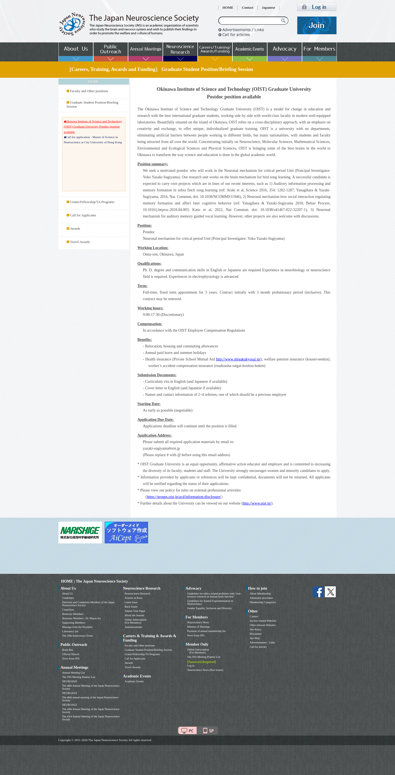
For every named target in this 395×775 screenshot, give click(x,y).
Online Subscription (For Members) (136, 621)
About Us (67, 593)
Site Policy (256, 629)
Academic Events (134, 681)
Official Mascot (70, 654)
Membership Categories (263, 602)
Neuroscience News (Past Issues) (205, 669)
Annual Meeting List (73, 672)
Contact (247, 8)
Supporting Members (73, 622)
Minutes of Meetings (198, 626)
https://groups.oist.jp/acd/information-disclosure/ (184, 497)
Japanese (268, 8)
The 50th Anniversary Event (77, 635)
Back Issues (131, 606)
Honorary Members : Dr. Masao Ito (81, 618)
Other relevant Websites (263, 625)
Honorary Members (73, 613)
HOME (228, 8)
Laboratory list (70, 631)
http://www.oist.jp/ (257, 503)
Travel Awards (80, 242)
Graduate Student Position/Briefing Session (148, 649)
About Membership (260, 593)
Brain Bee (67, 649)
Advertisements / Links (262, 642)
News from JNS (71, 658)
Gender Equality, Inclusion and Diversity (209, 608)
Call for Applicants (83, 215)
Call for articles (258, 646)
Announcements (133, 626)
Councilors (68, 609)
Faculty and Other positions (89, 91)
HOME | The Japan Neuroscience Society (94, 581)
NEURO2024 (69, 693)
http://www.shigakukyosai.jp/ (238, 359)
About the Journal (134, 615)
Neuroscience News (198, 622)
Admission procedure (261, 597)
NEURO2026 (69, 681)
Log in (190, 665)
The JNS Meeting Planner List (78, 677)
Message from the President (77, 626)
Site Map (255, 638)
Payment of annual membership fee (206, 631)
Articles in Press (134, 597)
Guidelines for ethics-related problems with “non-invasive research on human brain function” (214, 595)
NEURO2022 (69, 704)
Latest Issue (131, 602)
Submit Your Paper (135, 610)
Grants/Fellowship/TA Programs (92, 202)
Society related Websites (263, 620)
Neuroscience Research (137, 593)
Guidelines (68, 597)
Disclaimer (256, 633)
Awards (75, 229)
